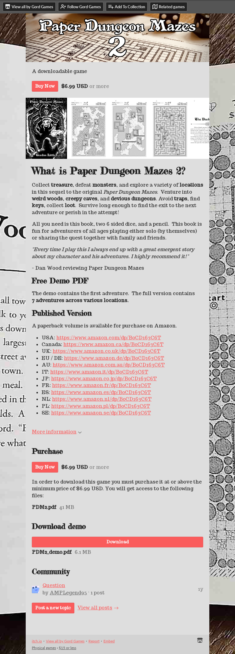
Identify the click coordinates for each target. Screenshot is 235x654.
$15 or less (67, 647)
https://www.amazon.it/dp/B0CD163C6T (99, 372)
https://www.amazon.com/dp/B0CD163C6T (108, 337)
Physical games (44, 647)
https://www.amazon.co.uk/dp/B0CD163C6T (106, 351)
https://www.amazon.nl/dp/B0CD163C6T (101, 399)
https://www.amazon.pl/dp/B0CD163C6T (100, 406)
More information (57, 432)
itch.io (37, 641)
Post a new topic (53, 608)
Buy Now (45, 86)
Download (117, 542)
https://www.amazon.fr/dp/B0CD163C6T (101, 385)
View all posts (94, 608)
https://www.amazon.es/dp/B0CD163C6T (101, 392)
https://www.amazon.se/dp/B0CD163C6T (101, 413)
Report (93, 641)
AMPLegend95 (68, 593)
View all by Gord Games (65, 641)
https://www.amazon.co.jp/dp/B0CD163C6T (104, 378)
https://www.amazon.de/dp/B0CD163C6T (114, 358)
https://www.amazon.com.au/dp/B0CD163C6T (109, 365)
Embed (109, 641)
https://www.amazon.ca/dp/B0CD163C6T (113, 344)
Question (54, 585)
